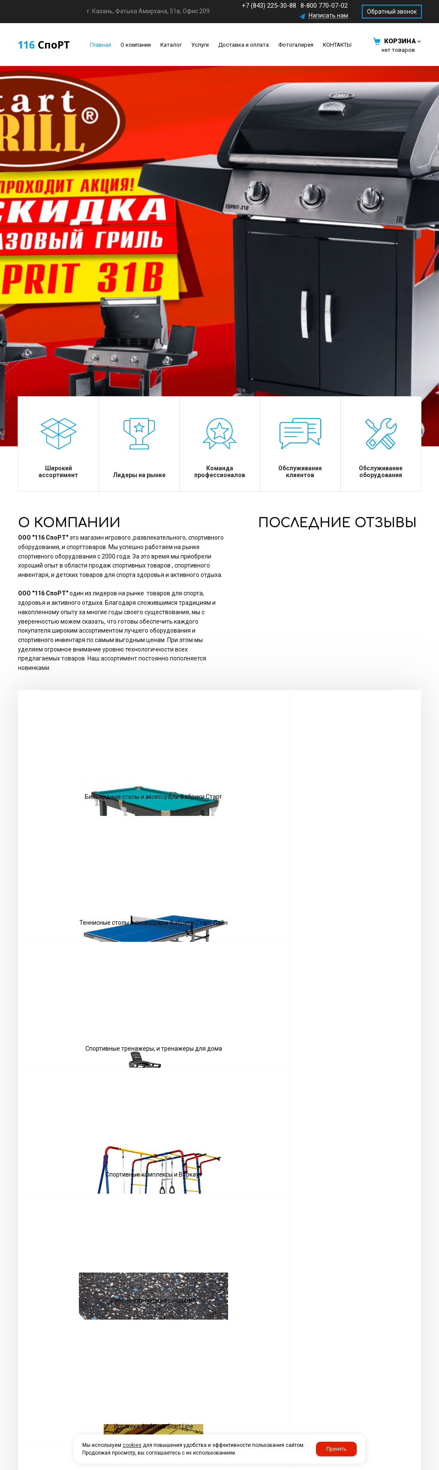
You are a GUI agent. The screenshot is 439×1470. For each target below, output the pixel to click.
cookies (132, 1445)
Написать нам (328, 15)
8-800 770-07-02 (324, 5)
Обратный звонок (392, 11)
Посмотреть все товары (219, 954)
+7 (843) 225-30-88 (269, 5)
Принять (336, 1449)
